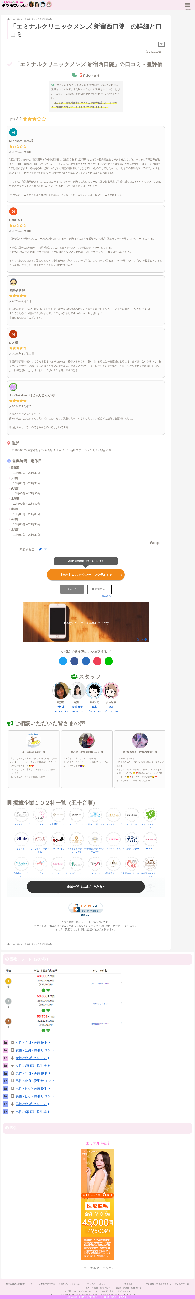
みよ (111, 706)
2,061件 (82, 1297)
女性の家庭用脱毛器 (33, 1066)
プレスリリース (182, 1284)
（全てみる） (122, 1297)
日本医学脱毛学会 (47, 1284)
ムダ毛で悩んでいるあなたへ (78, 1291)
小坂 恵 (61, 706)
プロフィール (60, 711)
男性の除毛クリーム (33, 1104)
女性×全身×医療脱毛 (34, 1043)
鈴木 (94, 706)
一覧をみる (105, 596)
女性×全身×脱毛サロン (35, 1050)
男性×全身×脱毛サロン (35, 1081)
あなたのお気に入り (104, 1291)
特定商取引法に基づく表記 (158, 1284)
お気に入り (99, 589)
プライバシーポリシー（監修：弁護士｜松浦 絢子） (97, 1286)
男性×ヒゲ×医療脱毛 (34, 1089)
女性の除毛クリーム (33, 1058)
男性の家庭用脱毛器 (33, 1112)
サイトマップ (124, 1291)
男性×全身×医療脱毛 (34, 1073)
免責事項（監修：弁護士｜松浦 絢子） (128, 1286)
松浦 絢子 (77, 706)
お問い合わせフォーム (69, 1284)
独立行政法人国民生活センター (20, 1284)
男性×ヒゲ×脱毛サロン (35, 1096)
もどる (73, 589)
